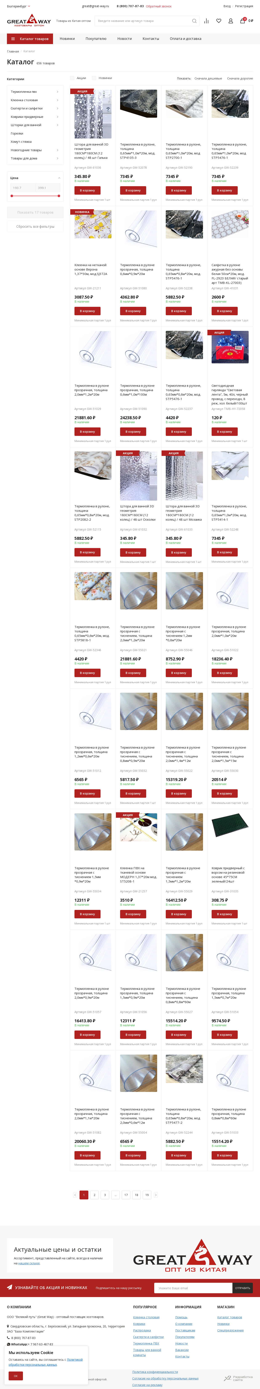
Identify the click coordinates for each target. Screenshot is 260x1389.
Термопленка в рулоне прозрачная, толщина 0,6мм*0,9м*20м (137, 269)
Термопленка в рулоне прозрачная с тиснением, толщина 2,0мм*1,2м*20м (137, 633)
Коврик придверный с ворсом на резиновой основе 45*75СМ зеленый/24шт (228, 874)
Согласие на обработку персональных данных (165, 1378)
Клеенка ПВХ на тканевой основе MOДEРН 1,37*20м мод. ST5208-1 (138, 874)
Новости (124, 38)
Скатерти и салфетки (148, 1337)
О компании (183, 1324)
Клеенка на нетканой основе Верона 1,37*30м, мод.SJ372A (90, 269)
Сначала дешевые (208, 78)
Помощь (181, 1317)
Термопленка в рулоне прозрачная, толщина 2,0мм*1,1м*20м (91, 1113)
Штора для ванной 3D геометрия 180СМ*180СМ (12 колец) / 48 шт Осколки (137, 512)
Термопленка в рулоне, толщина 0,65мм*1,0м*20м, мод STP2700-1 (183, 151)
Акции (81, 78)
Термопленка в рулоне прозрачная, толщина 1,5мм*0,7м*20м (229, 993)
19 (147, 1195)
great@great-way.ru (95, 6)
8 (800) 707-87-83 (130, 6)
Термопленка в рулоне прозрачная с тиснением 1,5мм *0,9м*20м (91, 874)
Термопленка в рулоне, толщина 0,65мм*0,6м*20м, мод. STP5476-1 (183, 392)
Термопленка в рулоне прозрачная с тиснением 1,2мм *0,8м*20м (183, 633)
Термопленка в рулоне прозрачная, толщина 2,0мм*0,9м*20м (91, 993)
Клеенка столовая (146, 1317)
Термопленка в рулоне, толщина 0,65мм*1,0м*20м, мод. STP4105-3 (137, 151)
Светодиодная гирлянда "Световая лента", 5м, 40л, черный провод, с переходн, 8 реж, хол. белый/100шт (230, 394)
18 (136, 1195)
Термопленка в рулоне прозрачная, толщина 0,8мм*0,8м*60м (229, 1113)
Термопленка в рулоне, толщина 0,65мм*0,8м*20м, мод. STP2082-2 (92, 512)
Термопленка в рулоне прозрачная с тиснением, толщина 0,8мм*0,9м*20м (137, 754)
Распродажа (142, 1330)
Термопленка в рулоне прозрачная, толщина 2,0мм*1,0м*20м (229, 631)
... (116, 1195)
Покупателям (184, 1337)
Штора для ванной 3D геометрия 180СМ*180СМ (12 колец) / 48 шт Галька (91, 151)
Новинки (67, 38)
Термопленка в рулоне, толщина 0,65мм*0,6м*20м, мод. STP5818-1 (92, 633)
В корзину (87, 190)
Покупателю (96, 38)
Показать (35, 212)
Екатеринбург (18, 6)
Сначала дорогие (240, 78)
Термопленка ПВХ (146, 1343)
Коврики (139, 1324)
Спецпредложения (230, 1330)
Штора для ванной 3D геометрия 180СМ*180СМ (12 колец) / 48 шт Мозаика (184, 512)
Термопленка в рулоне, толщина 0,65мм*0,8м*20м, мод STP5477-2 (183, 1116)
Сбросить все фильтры (35, 226)
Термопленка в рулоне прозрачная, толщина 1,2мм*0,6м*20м (91, 751)
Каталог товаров (229, 1317)
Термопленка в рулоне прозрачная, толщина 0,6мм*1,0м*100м (137, 389)
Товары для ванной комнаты (147, 1352)
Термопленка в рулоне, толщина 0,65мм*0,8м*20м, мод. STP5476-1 (183, 271)
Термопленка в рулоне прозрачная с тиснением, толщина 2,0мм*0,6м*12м (137, 1116)
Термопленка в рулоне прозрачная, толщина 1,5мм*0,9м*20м (137, 993)
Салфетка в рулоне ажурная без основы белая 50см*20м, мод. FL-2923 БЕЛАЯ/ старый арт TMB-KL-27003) (230, 274)
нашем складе (29, 1263)
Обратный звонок (159, 6)
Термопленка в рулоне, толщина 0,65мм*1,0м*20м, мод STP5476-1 (229, 151)
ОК (16, 1376)
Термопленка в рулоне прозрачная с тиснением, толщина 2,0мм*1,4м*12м (183, 754)
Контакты (151, 38)
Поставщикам (185, 1330)
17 (126, 1195)
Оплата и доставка (185, 38)
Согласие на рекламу (147, 1385)
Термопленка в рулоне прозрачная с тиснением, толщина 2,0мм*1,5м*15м (229, 754)
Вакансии (182, 1350)
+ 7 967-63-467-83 (30, 1344)
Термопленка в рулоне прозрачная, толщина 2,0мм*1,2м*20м (91, 389)
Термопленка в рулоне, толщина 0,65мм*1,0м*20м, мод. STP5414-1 (229, 512)
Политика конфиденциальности (155, 1372)
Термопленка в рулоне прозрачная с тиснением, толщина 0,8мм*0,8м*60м (183, 995)
